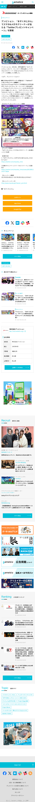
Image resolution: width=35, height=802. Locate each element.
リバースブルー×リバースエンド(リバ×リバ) (13, 720)
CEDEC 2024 (22, 713)
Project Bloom (6, 723)
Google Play (17, 217)
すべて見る (17, 264)
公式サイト (17, 205)
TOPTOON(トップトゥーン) (9, 713)
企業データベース (12, 6)
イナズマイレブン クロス (8, 710)
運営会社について (17, 795)
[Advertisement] (15, 37)
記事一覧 (3, 6)
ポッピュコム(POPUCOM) (8, 716)
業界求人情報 (23, 6)
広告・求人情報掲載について (17, 798)
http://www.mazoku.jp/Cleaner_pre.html (14, 191)
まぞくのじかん (6, 47)
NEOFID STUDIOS (6, 729)
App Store (17, 211)
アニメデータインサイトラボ (25, 710)
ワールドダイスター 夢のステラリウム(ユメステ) (14, 726)
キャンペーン (6, 18)
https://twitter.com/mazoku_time (12, 169)
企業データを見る (17, 383)
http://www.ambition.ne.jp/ (17, 347)
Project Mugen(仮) (23, 716)
